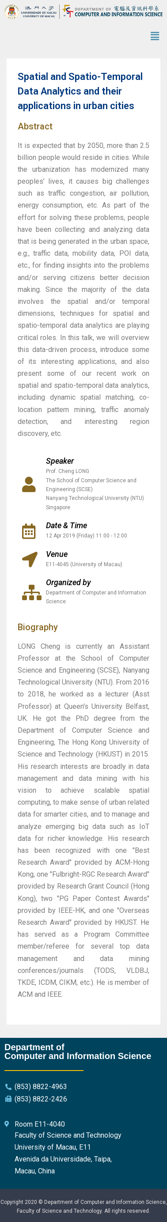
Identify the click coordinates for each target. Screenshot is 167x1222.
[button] (155, 36)
